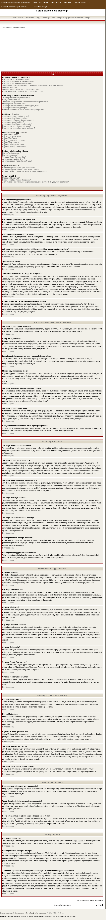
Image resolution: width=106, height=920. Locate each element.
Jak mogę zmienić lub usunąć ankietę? (17, 124)
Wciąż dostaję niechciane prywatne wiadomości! (20, 169)
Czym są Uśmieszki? (10, 139)
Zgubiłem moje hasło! (10, 87)
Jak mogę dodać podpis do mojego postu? (18, 120)
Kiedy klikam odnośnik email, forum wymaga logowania (23, 110)
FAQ (15, 18)
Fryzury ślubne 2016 (40, 2)
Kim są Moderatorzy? (10, 155)
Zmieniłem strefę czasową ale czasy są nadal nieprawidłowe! (25, 102)
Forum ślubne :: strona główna (13, 27)
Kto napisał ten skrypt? (11, 178)
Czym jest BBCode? (10, 135)
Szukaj (20, 18)
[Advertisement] (52, 50)
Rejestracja (46, 18)
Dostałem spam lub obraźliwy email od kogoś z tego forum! (24, 171)
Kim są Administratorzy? (11, 153)
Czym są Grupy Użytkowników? (14, 157)
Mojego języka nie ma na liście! (14, 104)
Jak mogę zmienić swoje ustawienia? (16, 98)
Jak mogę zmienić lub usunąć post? (15, 118)
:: (88, 2)
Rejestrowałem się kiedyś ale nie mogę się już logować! (23, 91)
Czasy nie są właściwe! (11, 100)
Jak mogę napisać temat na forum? (15, 116)
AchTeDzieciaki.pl (40, 7)
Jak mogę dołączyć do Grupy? (13, 159)
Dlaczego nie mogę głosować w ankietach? (18, 128)
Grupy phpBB (78, 841)
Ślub (3, 2)
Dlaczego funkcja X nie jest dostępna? (16, 180)
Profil (53, 18)
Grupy (38, 18)
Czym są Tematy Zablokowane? (14, 147)
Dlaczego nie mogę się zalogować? (15, 79)
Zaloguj (87, 18)
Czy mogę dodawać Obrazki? (13, 141)
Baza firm (67, 2)
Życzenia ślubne (80, 2)
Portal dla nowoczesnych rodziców (14, 7)
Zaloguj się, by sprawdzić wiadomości (70, 18)
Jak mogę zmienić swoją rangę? (14, 108)
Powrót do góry (8, 215)
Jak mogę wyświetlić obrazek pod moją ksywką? (20, 106)
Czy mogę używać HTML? (12, 137)
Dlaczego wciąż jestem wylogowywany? (17, 83)
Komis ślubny (56, 2)
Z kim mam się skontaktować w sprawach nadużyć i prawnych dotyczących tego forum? (35, 182)
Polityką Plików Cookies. (55, 913)
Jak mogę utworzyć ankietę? (13, 122)
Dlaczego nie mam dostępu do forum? (16, 126)
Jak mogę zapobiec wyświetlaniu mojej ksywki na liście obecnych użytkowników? (33, 85)
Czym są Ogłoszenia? (10, 143)
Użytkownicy (29, 18)
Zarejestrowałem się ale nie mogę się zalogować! (20, 89)
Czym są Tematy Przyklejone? (13, 145)
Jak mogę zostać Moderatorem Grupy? (17, 161)
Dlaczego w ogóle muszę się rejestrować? (18, 81)
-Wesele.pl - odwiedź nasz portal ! (17, 2)
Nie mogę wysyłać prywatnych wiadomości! (18, 167)
